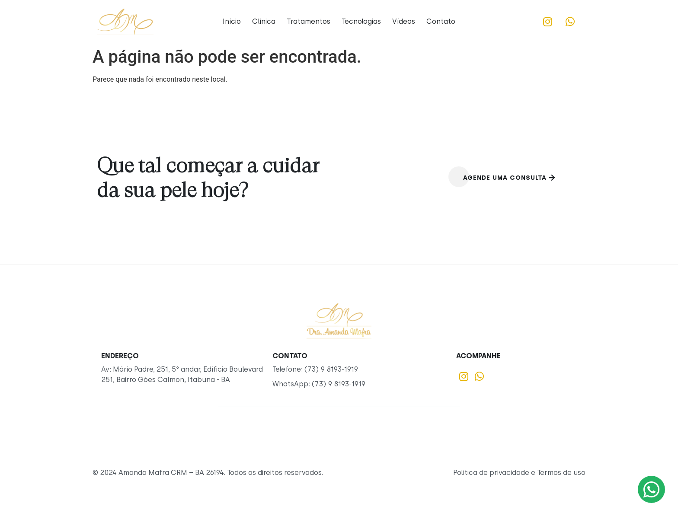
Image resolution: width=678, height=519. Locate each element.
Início (232, 21)
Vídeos (403, 21)
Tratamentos (308, 21)
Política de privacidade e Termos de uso (519, 472)
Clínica (263, 21)
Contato (440, 21)
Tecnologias (361, 21)
